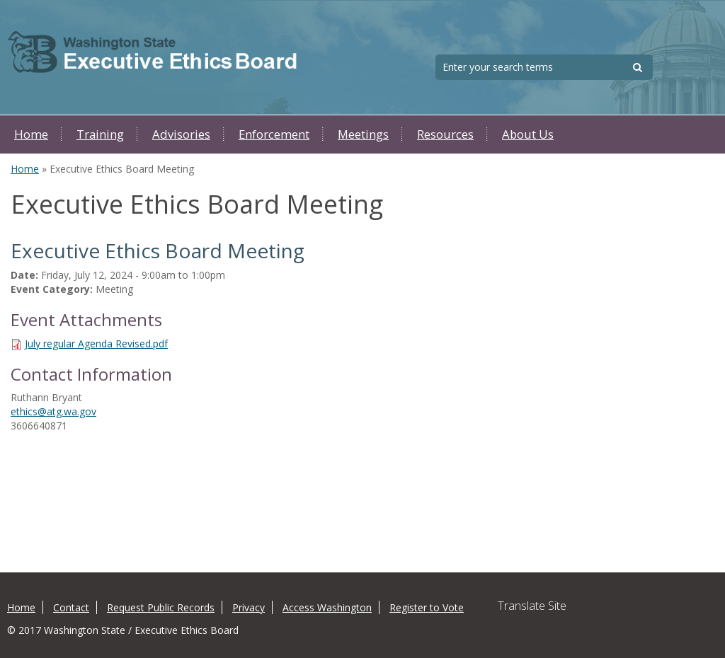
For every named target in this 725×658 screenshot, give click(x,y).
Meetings (363, 134)
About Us (528, 134)
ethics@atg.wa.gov (53, 411)
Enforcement (274, 134)
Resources (445, 134)
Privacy (248, 607)
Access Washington (327, 607)
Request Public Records (161, 607)
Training (100, 134)
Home (31, 134)
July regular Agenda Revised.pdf (96, 343)
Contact (71, 607)
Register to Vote (426, 607)
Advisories (181, 134)
